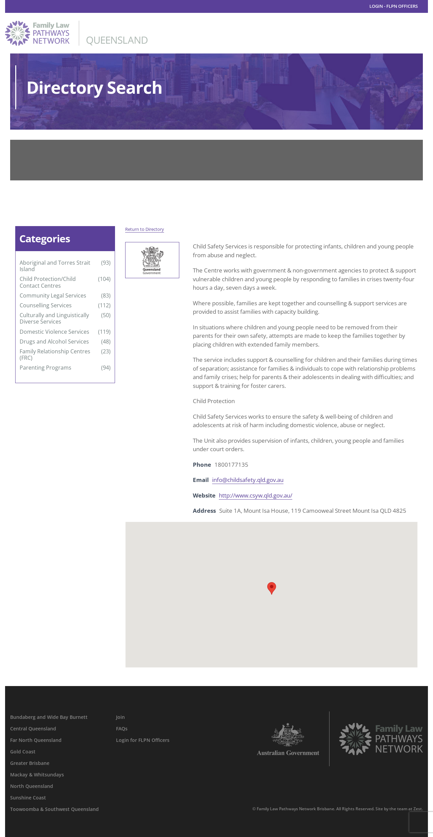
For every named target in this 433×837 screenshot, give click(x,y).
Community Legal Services (53, 295)
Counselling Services (46, 305)
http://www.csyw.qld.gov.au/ (255, 495)
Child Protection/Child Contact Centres (48, 282)
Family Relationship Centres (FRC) (55, 354)
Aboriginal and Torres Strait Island (55, 266)
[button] (271, 588)
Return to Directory (144, 229)
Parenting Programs (45, 368)
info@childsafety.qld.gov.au (247, 480)
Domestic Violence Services (54, 332)
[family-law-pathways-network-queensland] (76, 23)
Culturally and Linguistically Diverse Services (54, 318)
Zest (417, 809)
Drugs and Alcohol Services (54, 341)
